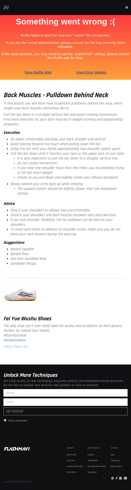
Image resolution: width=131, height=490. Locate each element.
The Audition (92, 460)
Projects (90, 454)
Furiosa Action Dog (74, 466)
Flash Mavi (71, 472)
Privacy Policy (116, 466)
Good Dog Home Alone (96, 466)
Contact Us (115, 460)
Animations (92, 472)
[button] (127, 7)
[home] (6, 7)
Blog (112, 454)
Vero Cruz (71, 460)
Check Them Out (15, 346)
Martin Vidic (71, 454)
